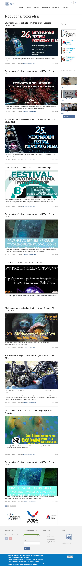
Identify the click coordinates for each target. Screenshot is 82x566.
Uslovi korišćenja (50, 534)
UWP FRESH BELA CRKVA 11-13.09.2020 (24, 262)
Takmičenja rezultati (32, 402)
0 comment (56, 63)
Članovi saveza (56, 7)
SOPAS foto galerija (69, 116)
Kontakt (48, 542)
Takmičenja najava (32, 111)
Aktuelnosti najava (31, 63)
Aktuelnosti (28, 7)
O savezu (21, 7)
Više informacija (34, 564)
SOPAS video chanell (51, 541)
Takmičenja (36, 7)
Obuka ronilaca (22, 12)
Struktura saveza (46, 7)
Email (25, 540)
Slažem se (70, 557)
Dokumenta (65, 7)
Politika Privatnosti (50, 536)
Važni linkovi (49, 538)
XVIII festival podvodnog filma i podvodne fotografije (28, 167)
